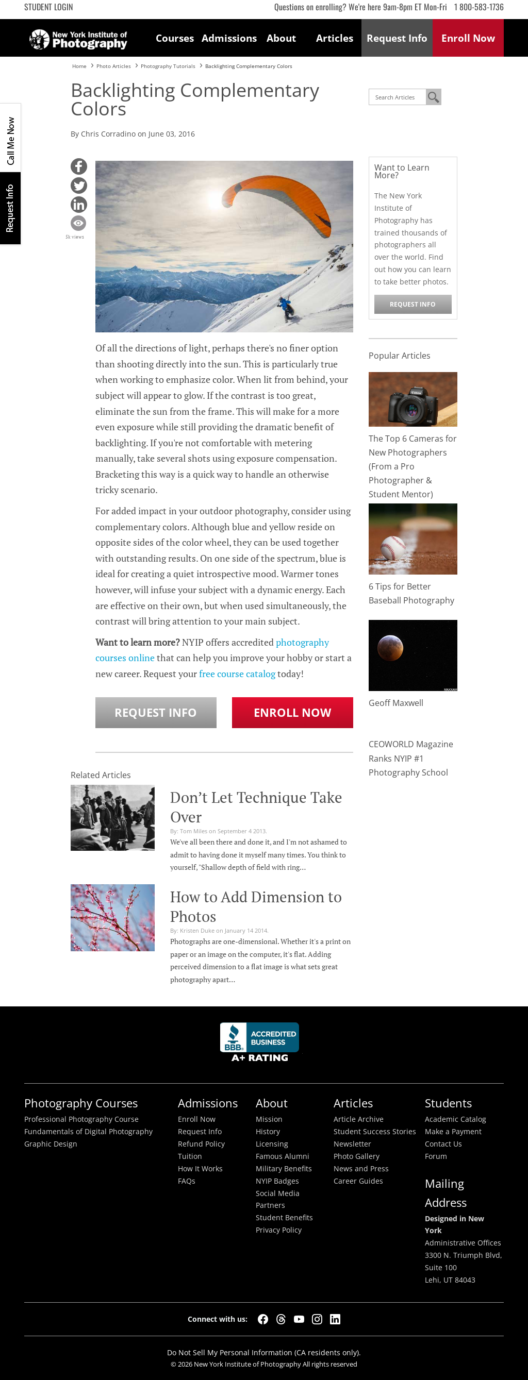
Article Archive (359, 1119)
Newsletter (352, 1144)
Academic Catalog (455, 1119)
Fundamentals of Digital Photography (88, 1131)
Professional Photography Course (81, 1119)
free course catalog (237, 673)
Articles (334, 37)
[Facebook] (263, 1319)
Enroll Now (292, 712)
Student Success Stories (375, 1131)
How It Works (200, 1168)
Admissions (228, 37)
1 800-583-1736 (479, 7)
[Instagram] (317, 1319)
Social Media (278, 1193)
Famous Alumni (282, 1156)
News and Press (361, 1168)
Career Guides (358, 1181)
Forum (436, 1156)
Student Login (48, 7)
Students (448, 1103)
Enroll (468, 37)
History (268, 1131)
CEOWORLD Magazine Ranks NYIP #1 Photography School (411, 758)
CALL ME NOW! (10, 138)
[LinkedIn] (335, 1319)
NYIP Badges (277, 1181)
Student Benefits (284, 1217)
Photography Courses (81, 1103)
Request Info (10, 208)
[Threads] (281, 1319)
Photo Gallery (357, 1156)
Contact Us (443, 1144)
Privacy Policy (279, 1230)
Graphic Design (50, 1144)
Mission (269, 1119)
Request (397, 37)
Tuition (190, 1156)
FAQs (186, 1181)
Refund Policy (201, 1144)
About (281, 37)
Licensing (272, 1144)
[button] (79, 166)
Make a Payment (453, 1131)
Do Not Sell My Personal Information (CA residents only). (264, 1352)
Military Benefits (284, 1168)
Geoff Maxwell (396, 703)
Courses (175, 37)
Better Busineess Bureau (261, 1045)
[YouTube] (299, 1319)
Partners (270, 1205)
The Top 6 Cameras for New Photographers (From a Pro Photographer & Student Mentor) (413, 466)
